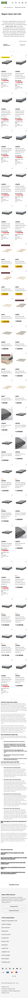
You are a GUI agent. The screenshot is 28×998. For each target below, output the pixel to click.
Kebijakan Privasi (5, 986)
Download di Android (14, 910)
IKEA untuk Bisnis (5, 927)
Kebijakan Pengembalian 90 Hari (9, 920)
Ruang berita (4, 945)
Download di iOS (14, 906)
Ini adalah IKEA (5, 938)
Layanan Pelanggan (6, 924)
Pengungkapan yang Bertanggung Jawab (10, 990)
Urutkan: (6, 45)
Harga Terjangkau (5, 955)
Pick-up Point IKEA (5, 934)
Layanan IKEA (4, 948)
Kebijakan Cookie (5, 992)
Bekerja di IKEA (5, 941)
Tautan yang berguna (7, 917)
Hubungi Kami (4, 931)
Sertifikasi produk (5, 962)
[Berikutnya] (17, 51)
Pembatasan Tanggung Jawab (8, 988)
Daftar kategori (5, 958)
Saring (22, 44)
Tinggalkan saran (5, 951)
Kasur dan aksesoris (8, 7)
